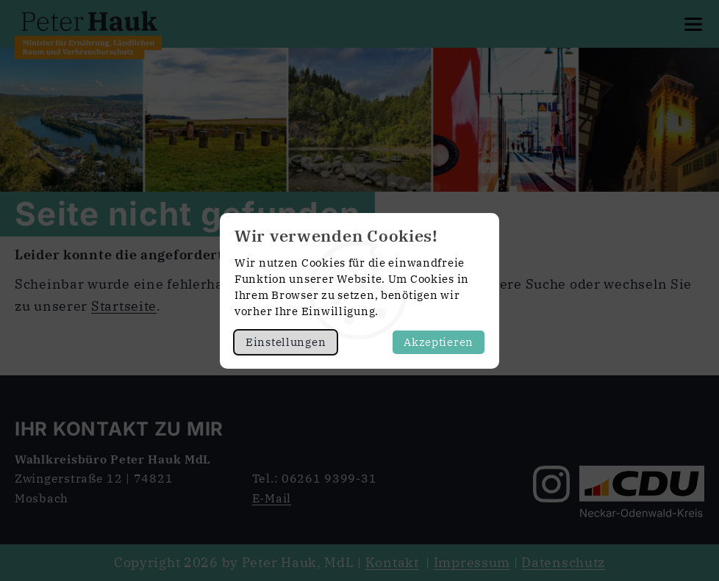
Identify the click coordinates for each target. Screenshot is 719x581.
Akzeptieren (438, 342)
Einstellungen (286, 342)
